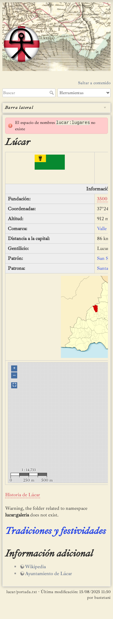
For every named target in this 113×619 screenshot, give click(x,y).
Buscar (52, 93)
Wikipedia (35, 567)
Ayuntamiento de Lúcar (48, 574)
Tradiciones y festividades (55, 531)
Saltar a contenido (94, 82)
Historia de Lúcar (22, 495)
